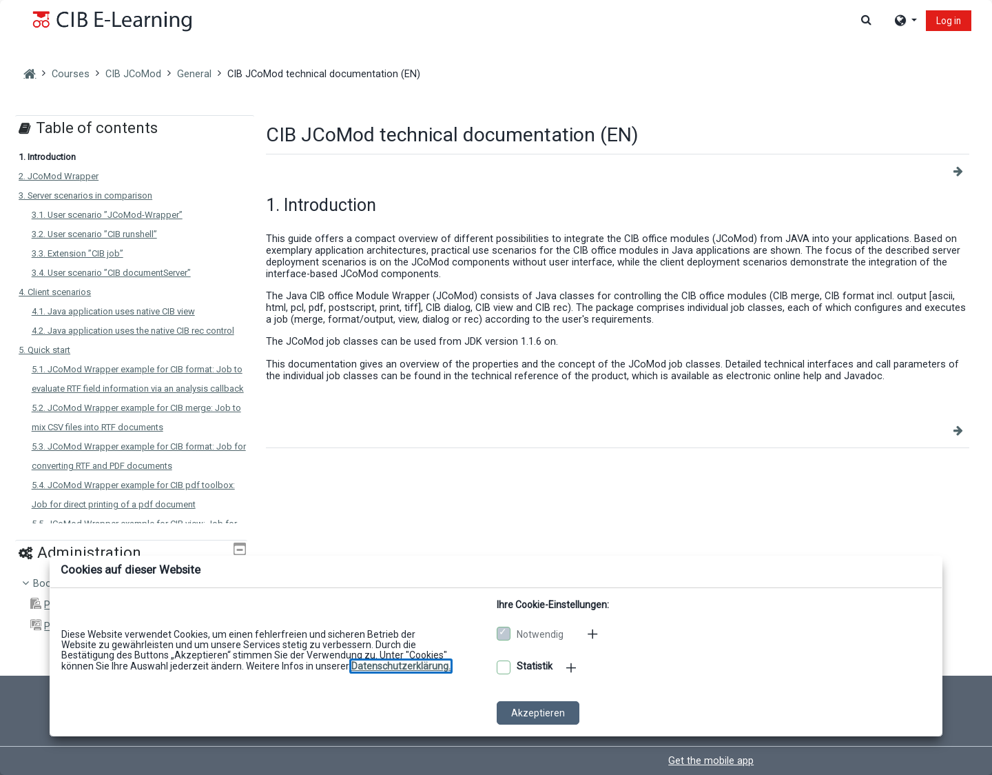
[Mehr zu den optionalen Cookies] (572, 667)
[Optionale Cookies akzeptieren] (503, 667)
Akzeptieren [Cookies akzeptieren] (538, 712)
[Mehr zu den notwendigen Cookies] (594, 634)
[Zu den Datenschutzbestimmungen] (401, 666)
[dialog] (496, 387)
